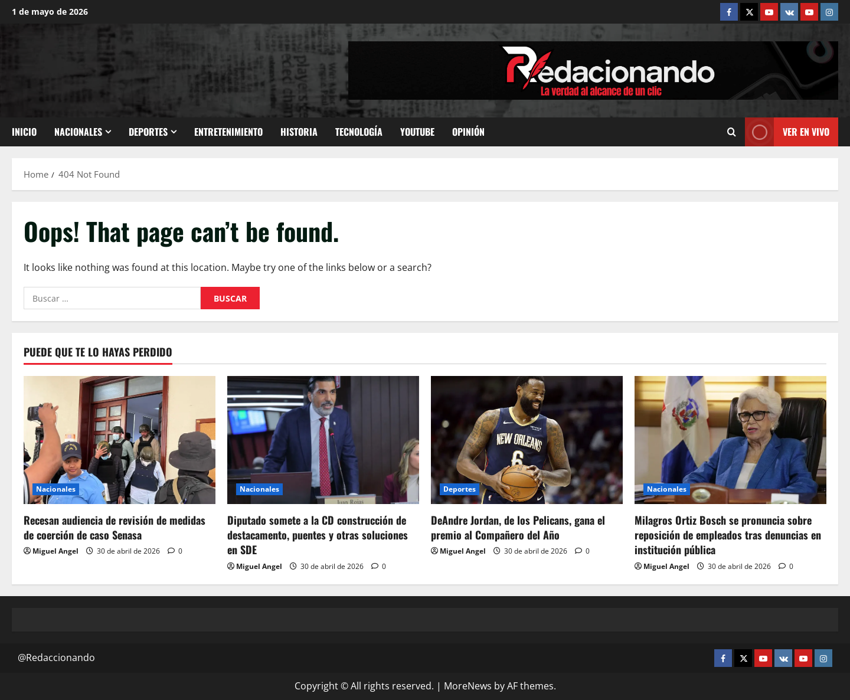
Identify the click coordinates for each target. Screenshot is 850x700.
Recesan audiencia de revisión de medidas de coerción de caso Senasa (114, 527)
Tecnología (358, 132)
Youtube (417, 132)
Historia (299, 132)
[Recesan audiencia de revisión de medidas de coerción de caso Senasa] (119, 440)
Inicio (24, 132)
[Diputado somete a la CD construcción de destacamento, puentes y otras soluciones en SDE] (323, 440)
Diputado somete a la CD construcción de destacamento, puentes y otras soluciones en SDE (317, 534)
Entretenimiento (228, 132)
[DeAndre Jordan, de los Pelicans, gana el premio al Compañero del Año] (527, 440)
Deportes (148, 132)
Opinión (468, 132)
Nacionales (78, 132)
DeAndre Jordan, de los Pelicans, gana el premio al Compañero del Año (518, 527)
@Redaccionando (56, 657)
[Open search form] (731, 131)
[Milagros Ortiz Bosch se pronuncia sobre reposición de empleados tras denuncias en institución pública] (730, 440)
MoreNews (468, 685)
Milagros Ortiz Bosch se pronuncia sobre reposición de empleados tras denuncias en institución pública (728, 534)
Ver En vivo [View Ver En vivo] (787, 131)
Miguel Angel (55, 551)
